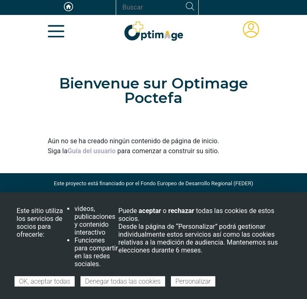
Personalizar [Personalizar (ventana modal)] (193, 281)
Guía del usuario (92, 151)
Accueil (68, 6)
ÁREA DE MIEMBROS (251, 29)
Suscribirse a (51, 159)
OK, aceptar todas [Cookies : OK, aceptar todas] (44, 281)
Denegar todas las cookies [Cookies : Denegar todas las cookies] (123, 281)
